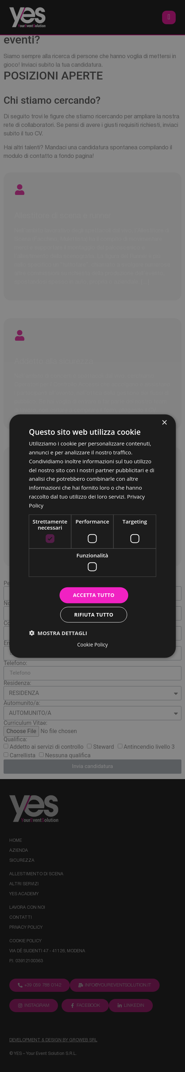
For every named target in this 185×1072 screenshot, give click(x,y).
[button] (58, 632)
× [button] (164, 423)
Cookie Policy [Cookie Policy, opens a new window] (92, 644)
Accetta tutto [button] (94, 595)
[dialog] (92, 536)
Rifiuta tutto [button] (93, 614)
